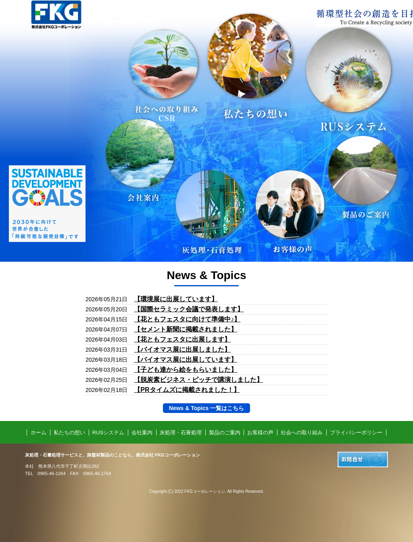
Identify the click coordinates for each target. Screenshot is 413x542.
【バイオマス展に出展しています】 (185, 359)
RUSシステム (108, 432)
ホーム (38, 432)
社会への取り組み (302, 432)
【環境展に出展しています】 (176, 299)
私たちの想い (69, 432)
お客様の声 (260, 432)
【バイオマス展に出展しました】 (182, 349)
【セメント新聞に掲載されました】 (185, 329)
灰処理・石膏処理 (181, 432)
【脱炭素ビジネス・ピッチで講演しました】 (198, 379)
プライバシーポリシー (356, 432)
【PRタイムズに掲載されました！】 (187, 389)
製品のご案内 (224, 432)
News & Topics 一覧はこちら (206, 408)
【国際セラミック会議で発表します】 (189, 309)
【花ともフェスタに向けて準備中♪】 (187, 319)
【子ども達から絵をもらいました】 (185, 369)
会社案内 (141, 432)
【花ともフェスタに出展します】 (182, 339)
